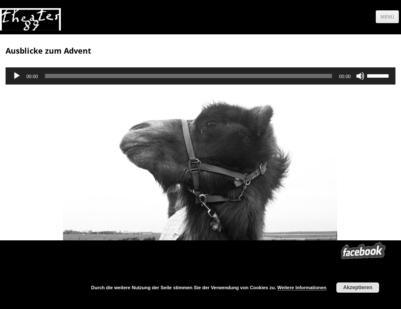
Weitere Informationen (301, 287)
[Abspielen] (16, 76)
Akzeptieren (357, 288)
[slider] (188, 76)
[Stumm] (360, 76)
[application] (200, 76)
